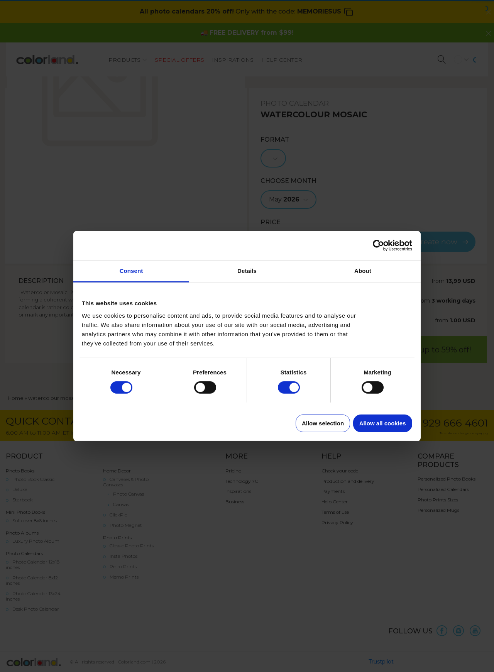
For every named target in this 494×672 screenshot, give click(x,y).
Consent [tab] (131, 270)
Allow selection (323, 423)
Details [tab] (247, 270)
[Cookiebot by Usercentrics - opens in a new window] (378, 245)
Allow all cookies (382, 423)
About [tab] (362, 270)
